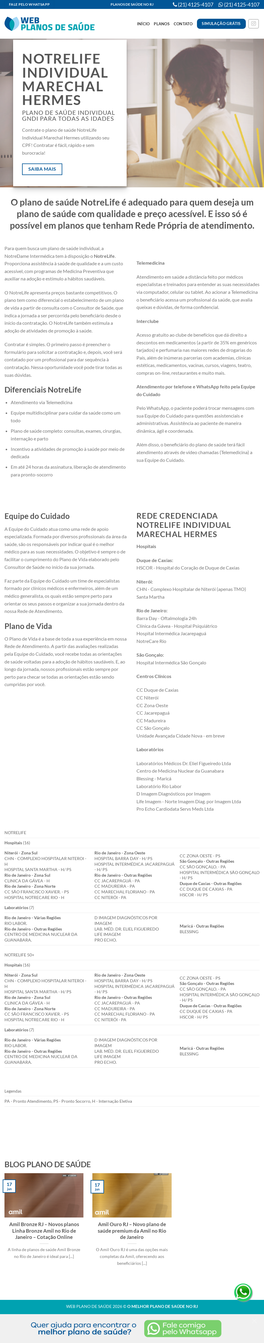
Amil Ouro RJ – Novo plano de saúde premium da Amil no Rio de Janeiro (132, 1230)
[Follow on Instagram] (253, 24)
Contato (183, 23)
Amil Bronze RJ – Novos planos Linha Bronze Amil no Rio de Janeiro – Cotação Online (44, 1230)
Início (143, 23)
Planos (162, 23)
